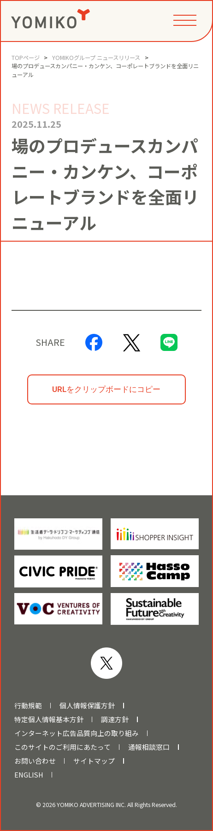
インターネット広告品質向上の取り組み (76, 733)
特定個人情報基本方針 (48, 719)
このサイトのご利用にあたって (62, 747)
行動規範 (28, 705)
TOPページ (26, 57)
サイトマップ (94, 761)
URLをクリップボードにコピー (106, 389)
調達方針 (115, 719)
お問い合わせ (35, 761)
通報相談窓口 (149, 747)
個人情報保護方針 (87, 705)
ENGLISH (28, 775)
